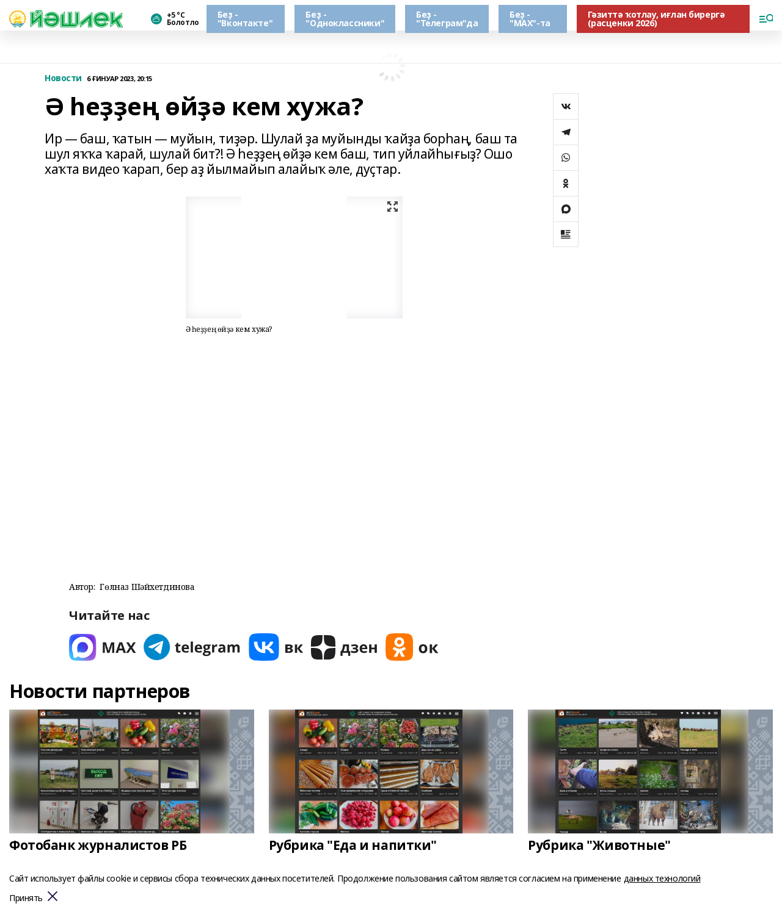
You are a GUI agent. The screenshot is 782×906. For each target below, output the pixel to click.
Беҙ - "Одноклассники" (344, 19)
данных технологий (662, 878)
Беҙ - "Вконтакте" (244, 19)
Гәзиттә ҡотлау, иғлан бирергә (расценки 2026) (656, 19)
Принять (26, 898)
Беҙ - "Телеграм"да (447, 19)
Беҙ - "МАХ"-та (530, 19)
